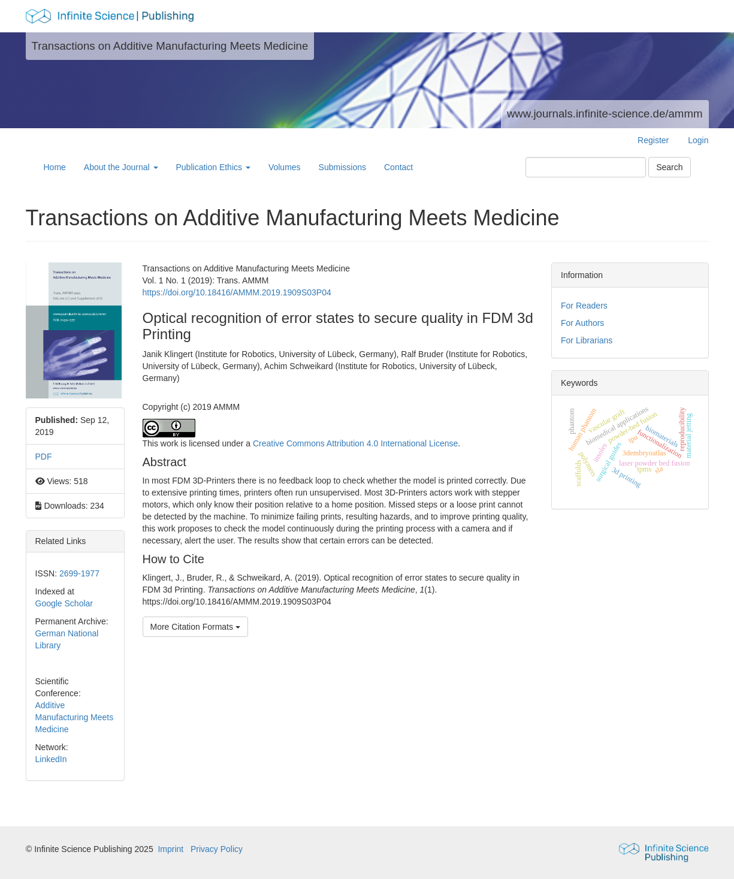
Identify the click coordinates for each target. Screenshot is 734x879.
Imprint (170, 849)
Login (698, 140)
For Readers (584, 305)
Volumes (284, 167)
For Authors (582, 323)
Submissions (342, 167)
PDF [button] (43, 456)
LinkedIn (51, 759)
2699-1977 (79, 573)
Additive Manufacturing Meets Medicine (74, 717)
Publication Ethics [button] (213, 167)
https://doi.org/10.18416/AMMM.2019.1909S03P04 (237, 292)
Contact (398, 167)
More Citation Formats (195, 627)
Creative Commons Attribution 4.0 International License (355, 443)
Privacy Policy (217, 849)
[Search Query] (585, 167)
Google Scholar (64, 603)
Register (653, 140)
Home (55, 167)
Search (669, 167)
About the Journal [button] (121, 167)
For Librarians (586, 340)
